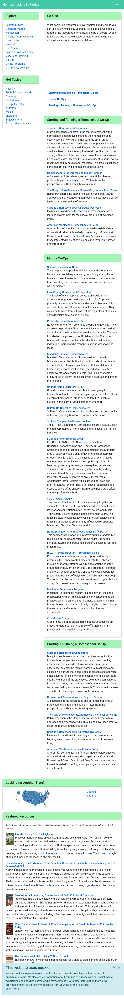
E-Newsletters (14, 119)
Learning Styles (14, 24)
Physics (10, 88)
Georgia (91, 791)
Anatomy (11, 96)
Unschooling (13, 40)
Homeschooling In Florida (21, 4)
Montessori (12, 32)
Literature (11, 115)
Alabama (91, 795)
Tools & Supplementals (19, 92)
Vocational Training (17, 56)
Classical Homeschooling (20, 36)
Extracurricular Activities (20, 123)
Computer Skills (15, 104)
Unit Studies (13, 48)
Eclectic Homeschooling (20, 52)
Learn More (12, 988)
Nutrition (11, 108)
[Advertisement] (82, 66)
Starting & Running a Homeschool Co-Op (72, 105)
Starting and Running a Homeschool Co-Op (73, 92)
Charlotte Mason (15, 28)
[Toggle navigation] (116, 4)
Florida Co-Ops (57, 99)
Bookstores (12, 100)
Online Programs (15, 63)
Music (9, 111)
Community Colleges (18, 67)
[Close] (116, 967)
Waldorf (10, 44)
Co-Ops (10, 59)
